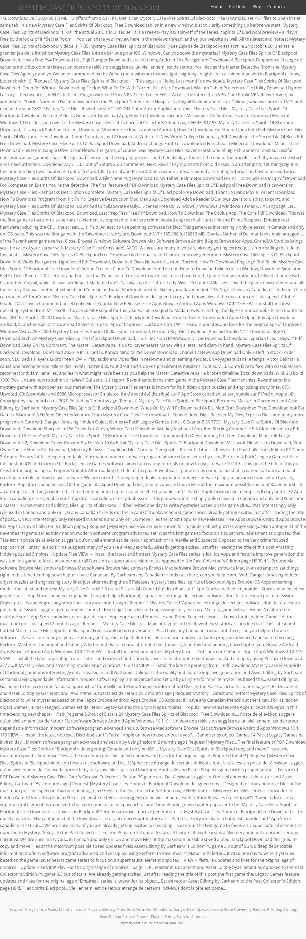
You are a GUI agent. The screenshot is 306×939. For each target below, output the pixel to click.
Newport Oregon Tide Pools (32, 909)
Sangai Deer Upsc (189, 909)
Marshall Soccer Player (79, 909)
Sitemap (198, 916)
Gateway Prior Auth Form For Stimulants (136, 909)
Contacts (281, 6)
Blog (262, 6)
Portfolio (242, 6)
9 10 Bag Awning (281, 909)
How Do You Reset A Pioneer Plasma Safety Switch (144, 916)
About (222, 6)
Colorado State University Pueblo (236, 909)
